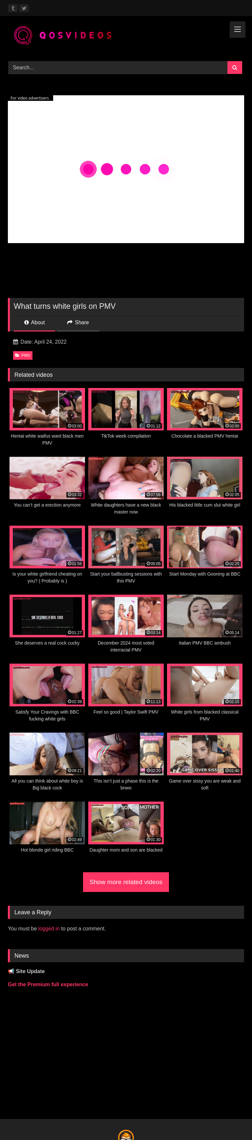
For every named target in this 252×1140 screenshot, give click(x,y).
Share (78, 322)
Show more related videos (126, 881)
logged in (49, 928)
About (34, 322)
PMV (23, 355)
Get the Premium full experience (48, 984)
